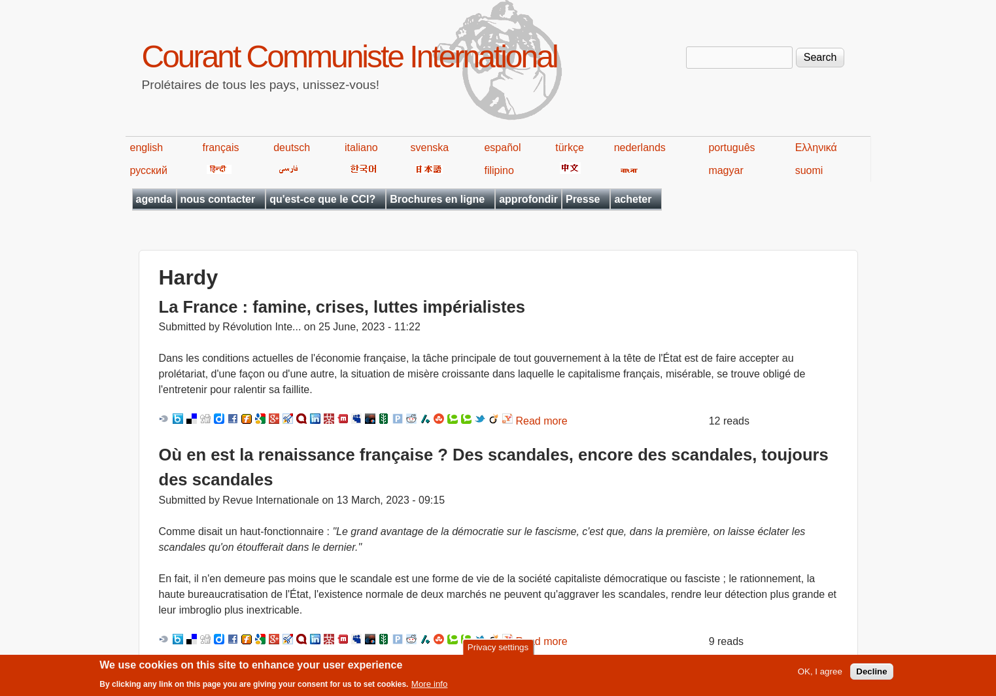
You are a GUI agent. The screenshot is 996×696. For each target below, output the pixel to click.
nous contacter (218, 199)
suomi (809, 170)
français (220, 147)
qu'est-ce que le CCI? (322, 199)
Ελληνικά (816, 147)
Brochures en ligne (437, 199)
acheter (632, 199)
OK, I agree (820, 675)
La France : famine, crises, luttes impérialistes (342, 307)
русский (148, 170)
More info (429, 688)
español (502, 147)
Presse (583, 199)
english (146, 147)
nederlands (640, 147)
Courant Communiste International (349, 56)
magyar (725, 170)
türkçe (569, 147)
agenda (154, 199)
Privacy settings (498, 650)
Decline (871, 675)
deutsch (291, 147)
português (731, 147)
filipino (498, 170)
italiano (361, 147)
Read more (542, 420)
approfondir (528, 199)
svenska (430, 147)
